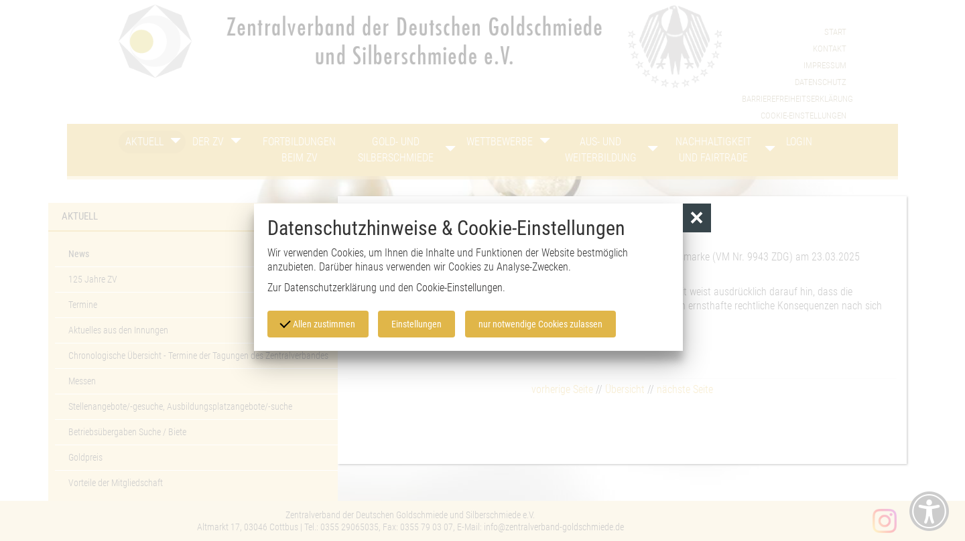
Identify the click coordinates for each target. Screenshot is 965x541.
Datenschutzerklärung (330, 287)
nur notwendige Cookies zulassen (541, 324)
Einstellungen (417, 324)
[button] (697, 218)
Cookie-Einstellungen (459, 287)
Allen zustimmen (317, 323)
